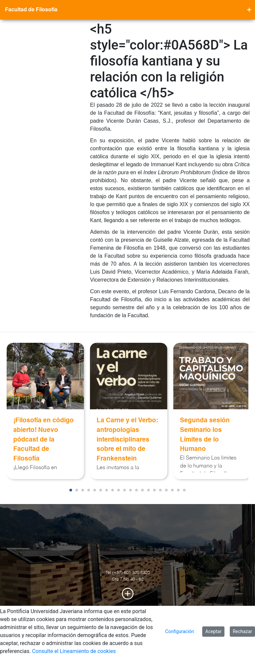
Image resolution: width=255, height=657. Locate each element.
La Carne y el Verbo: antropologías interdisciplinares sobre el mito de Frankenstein (127, 439)
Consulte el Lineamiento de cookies (74, 651)
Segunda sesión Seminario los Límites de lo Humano (205, 434)
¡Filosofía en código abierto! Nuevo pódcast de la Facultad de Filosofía (43, 439)
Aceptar (213, 631)
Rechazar (242, 631)
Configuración (179, 631)
